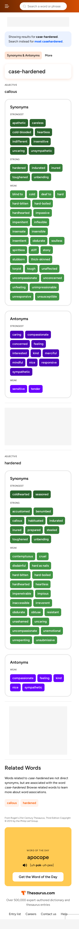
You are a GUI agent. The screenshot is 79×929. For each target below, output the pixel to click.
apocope (38, 857)
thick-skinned (40, 259)
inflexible (40, 222)
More (48, 55)
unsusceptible (47, 296)
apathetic (19, 123)
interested (19, 353)
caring (16, 334)
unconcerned (52, 278)
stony (47, 250)
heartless (43, 132)
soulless (56, 241)
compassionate (38, 334)
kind (36, 353)
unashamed (20, 621)
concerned (19, 344)
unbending (41, 177)
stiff (34, 250)
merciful (51, 353)
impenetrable (21, 593)
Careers (31, 914)
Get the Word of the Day (38, 877)
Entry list (15, 914)
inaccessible (20, 603)
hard (60, 194)
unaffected (49, 268)
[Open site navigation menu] (7, 6)
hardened (19, 168)
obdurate (39, 241)
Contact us (48, 914)
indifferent (19, 141)
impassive (43, 213)
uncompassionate (24, 278)
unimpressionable (44, 287)
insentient (19, 241)
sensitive (18, 389)
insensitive (40, 141)
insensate (19, 231)
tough (31, 268)
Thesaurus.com (14, 6)
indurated (38, 168)
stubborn (18, 259)
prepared (33, 530)
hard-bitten (20, 203)
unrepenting (21, 640)
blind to (17, 194)
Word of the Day (38, 850)
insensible (39, 231)
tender (35, 389)
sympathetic (21, 372)
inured (55, 168)
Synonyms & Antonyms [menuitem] (23, 55)
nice (32, 362)
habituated (35, 520)
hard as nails (40, 565)
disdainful (19, 565)
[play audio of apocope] (25, 865)
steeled (52, 530)
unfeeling (19, 287)
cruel (42, 556)
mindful (17, 362)
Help (64, 914)
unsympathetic (41, 151)
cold (32, 194)
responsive (49, 362)
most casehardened (48, 41)
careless (37, 123)
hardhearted (20, 213)
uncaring (18, 151)
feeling (39, 344)
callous (17, 520)
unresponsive (21, 296)
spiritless (18, 250)
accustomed (21, 511)
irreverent (43, 603)
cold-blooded (21, 132)
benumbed (43, 511)
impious (42, 593)
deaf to (46, 194)
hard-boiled (42, 203)
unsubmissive (45, 640)
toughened (20, 177)
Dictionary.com (72, 6)
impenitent (20, 222)
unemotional (52, 631)
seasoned (41, 494)
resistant (53, 612)
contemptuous (22, 556)
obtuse (36, 612)
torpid (16, 268)
